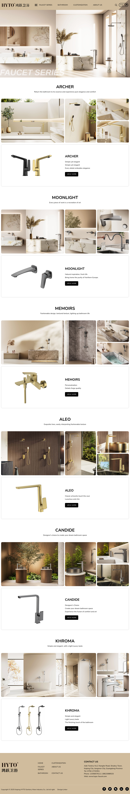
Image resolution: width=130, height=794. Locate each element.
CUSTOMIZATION (59, 763)
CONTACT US (57, 773)
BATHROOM (43, 773)
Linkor (65, 789)
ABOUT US (56, 767)
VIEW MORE (71, 174)
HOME (40, 763)
